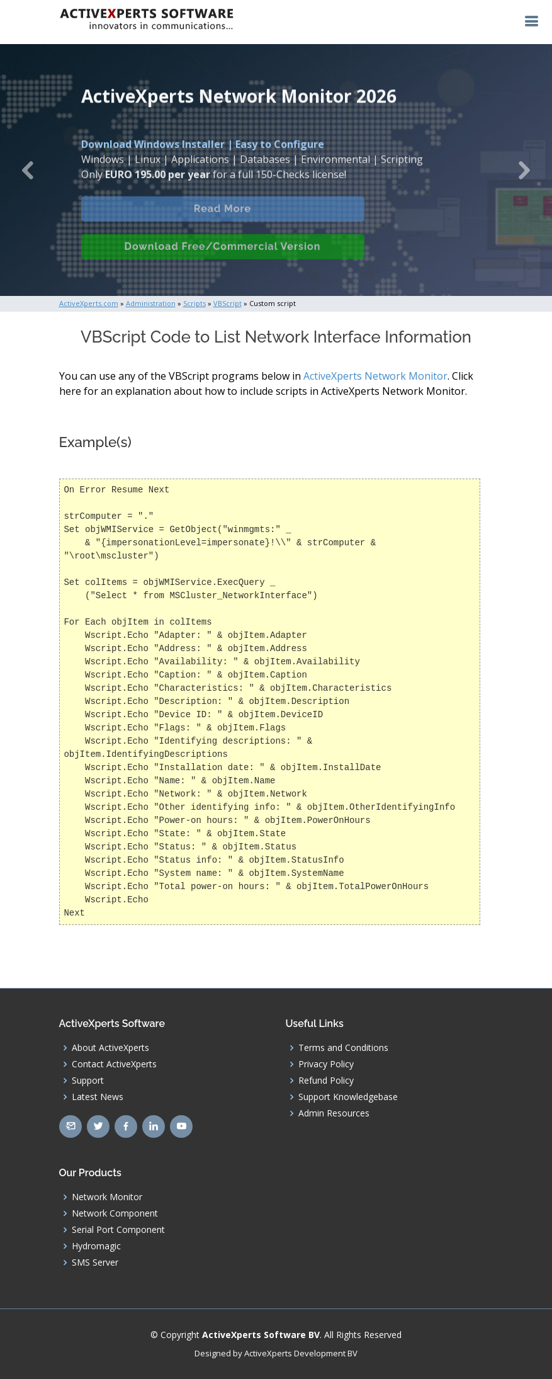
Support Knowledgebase (348, 1096)
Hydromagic (96, 1246)
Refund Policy (326, 1080)
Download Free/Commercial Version (223, 255)
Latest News (97, 1096)
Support (88, 1080)
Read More (222, 218)
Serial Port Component (118, 1229)
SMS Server (95, 1262)
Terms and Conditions (343, 1047)
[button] (27, 170)
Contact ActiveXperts (114, 1064)
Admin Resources (333, 1113)
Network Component (115, 1213)
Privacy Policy (326, 1064)
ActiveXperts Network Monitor (375, 376)
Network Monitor (107, 1197)
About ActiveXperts (110, 1047)
